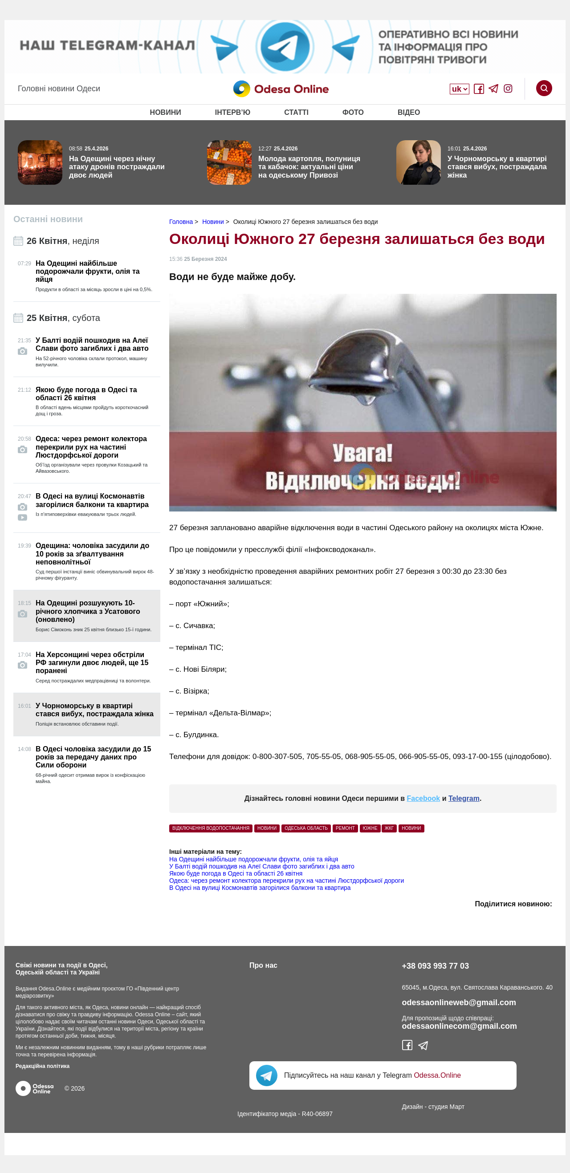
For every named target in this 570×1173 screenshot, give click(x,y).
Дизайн (412, 1106)
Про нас (263, 965)
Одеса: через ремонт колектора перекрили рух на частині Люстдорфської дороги (286, 880)
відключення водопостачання (210, 828)
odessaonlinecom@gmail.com (459, 1026)
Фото (353, 112)
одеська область (306, 828)
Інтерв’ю (233, 112)
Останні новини (48, 219)
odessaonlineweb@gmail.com (459, 1002)
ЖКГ (389, 828)
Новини (165, 112)
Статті (296, 112)
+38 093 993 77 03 (435, 966)
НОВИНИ (267, 828)
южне (370, 828)
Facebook (423, 798)
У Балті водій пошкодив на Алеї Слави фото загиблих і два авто (261, 866)
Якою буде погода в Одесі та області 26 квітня (235, 873)
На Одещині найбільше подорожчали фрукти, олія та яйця (253, 859)
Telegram (464, 798)
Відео (409, 112)
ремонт (345, 828)
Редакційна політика (42, 1066)
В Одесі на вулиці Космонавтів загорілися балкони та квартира (260, 887)
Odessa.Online (437, 1075)
